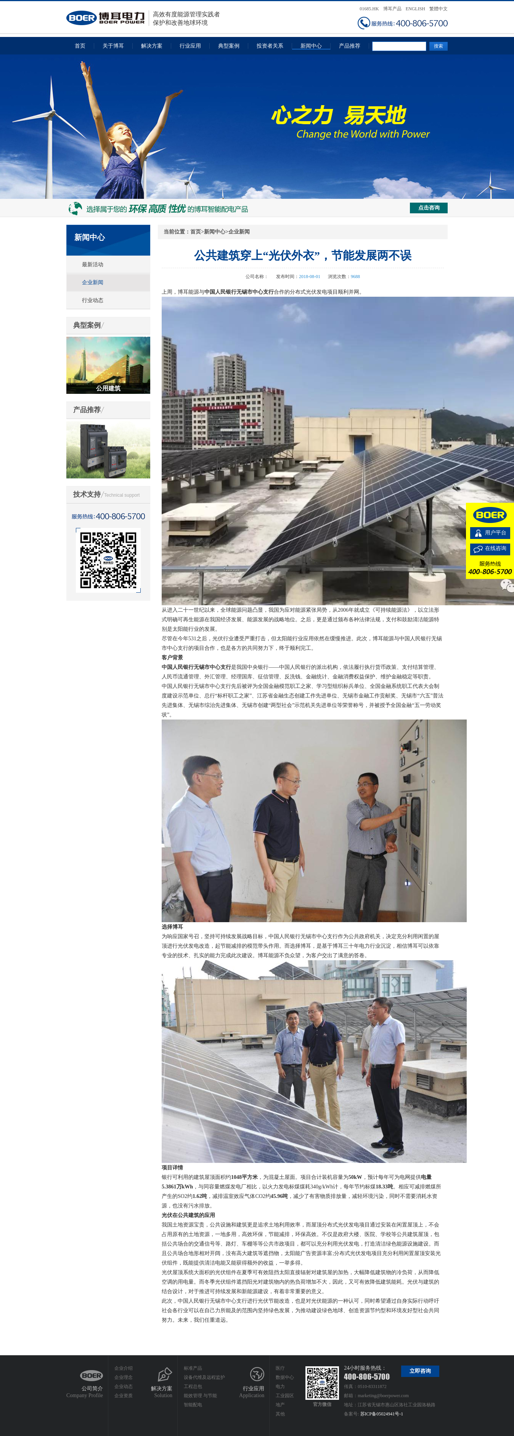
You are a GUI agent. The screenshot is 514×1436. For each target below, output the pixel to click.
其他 (280, 1414)
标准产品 (193, 1368)
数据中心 (285, 1377)
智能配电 (193, 1404)
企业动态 (123, 1386)
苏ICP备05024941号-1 (381, 1414)
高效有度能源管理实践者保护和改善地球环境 (143, 18)
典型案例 (228, 46)
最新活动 (92, 264)
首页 (80, 46)
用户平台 (495, 533)
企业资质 (123, 1395)
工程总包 (193, 1386)
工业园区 (285, 1395)
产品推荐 (349, 46)
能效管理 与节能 (200, 1395)
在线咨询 (495, 548)
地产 (280, 1404)
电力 (280, 1386)
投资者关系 (270, 46)
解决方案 (151, 46)
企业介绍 (123, 1368)
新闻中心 (311, 46)
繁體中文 (438, 8)
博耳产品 (392, 8)
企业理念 (123, 1377)
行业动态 (92, 300)
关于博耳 (113, 46)
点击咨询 (429, 208)
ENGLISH (415, 8)
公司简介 (92, 1388)
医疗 (280, 1368)
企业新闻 (92, 282)
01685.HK (369, 8)
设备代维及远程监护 (204, 1377)
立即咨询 (420, 1371)
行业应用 (190, 46)
